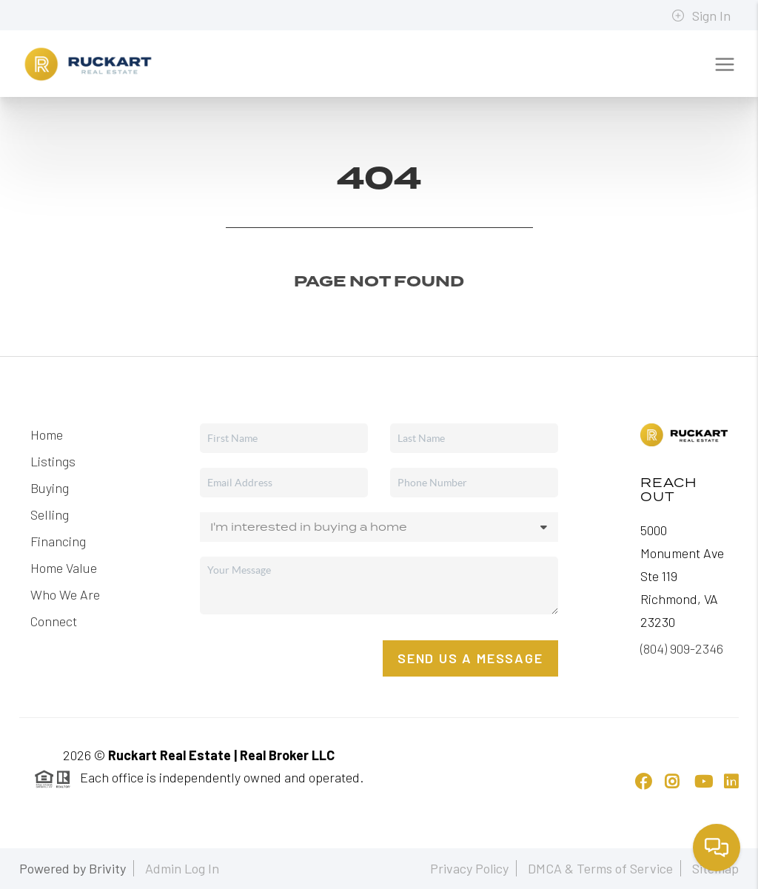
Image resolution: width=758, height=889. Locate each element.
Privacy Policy (469, 868)
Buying (49, 488)
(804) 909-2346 (681, 648)
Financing (58, 541)
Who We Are (65, 594)
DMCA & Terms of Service (600, 868)
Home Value (63, 568)
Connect (53, 621)
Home (46, 434)
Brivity (107, 868)
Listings (53, 461)
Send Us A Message (470, 658)
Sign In (701, 15)
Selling (49, 514)
